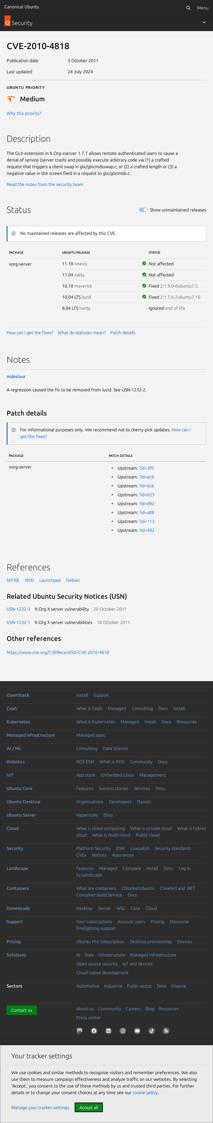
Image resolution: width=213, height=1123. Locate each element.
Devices (184, 941)
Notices (99, 854)
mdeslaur (16, 376)
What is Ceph (89, 708)
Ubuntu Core (19, 788)
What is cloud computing (100, 828)
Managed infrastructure (31, 734)
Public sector (139, 985)
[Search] (188, 8)
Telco (161, 985)
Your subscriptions (94, 921)
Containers (18, 888)
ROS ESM (85, 761)
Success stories (113, 788)
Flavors (144, 801)
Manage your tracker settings (40, 1107)
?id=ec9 (146, 476)
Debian (73, 580)
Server (104, 908)
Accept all (88, 1107)
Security (15, 848)
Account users (131, 921)
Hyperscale (87, 814)
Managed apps (90, 734)
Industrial (113, 985)
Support (101, 695)
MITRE (13, 580)
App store (85, 774)
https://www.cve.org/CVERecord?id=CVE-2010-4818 (58, 652)
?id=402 (146, 530)
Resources (187, 721)
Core (135, 908)
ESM (120, 848)
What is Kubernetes (95, 721)
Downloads (18, 908)
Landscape (17, 868)
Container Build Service (99, 894)
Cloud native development (102, 972)
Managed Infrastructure (153, 954)
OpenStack (18, 695)
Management (153, 774)
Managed (117, 708)
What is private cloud (151, 828)
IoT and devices (137, 963)
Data (89, 954)
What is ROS (112, 761)
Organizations (89, 801)
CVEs (81, 854)
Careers (133, 1008)
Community (141, 761)
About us (85, 1008)
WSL (120, 908)
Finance (178, 985)
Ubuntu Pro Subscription (100, 941)
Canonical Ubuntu (21, 6)
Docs (163, 708)
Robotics (16, 761)
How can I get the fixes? (30, 332)
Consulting (142, 708)
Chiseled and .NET (177, 888)
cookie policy (145, 1092)
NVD (29, 580)
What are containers (96, 888)
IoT (10, 774)
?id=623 (146, 494)
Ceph (12, 708)
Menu (203, 7)
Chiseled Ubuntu (137, 888)
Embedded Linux (117, 774)
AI (78, 954)
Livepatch (139, 848)
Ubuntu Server (21, 814)
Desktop (84, 908)
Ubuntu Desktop (23, 801)
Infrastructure (111, 954)
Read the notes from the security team (45, 184)
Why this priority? (24, 113)
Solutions (16, 954)
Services (142, 788)
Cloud (13, 828)
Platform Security (93, 848)
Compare (132, 868)
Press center (88, 1017)
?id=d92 (146, 503)
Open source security (97, 963)
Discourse (179, 921)
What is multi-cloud (111, 834)
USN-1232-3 (18, 608)
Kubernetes (18, 721)
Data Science (115, 748)
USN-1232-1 (18, 622)
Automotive (88, 985)
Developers (120, 801)
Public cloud (147, 834)
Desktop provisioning (150, 941)
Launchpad (49, 580)
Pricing (157, 921)
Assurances (123, 854)
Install (82, 695)
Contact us (21, 1010)
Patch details (122, 332)
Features (84, 788)
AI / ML (14, 748)
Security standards (173, 848)
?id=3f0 (146, 467)
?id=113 (146, 521)
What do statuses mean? (82, 332)
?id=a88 (146, 512)
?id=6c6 (146, 485)
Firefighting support (96, 928)
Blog (149, 1008)
